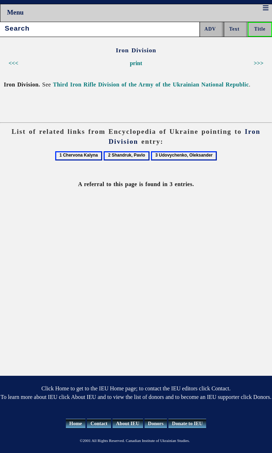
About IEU (128, 423)
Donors (156, 423)
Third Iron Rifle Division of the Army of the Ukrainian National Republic (151, 84)
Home (75, 423)
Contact (98, 423)
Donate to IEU (187, 423)
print (136, 63)
